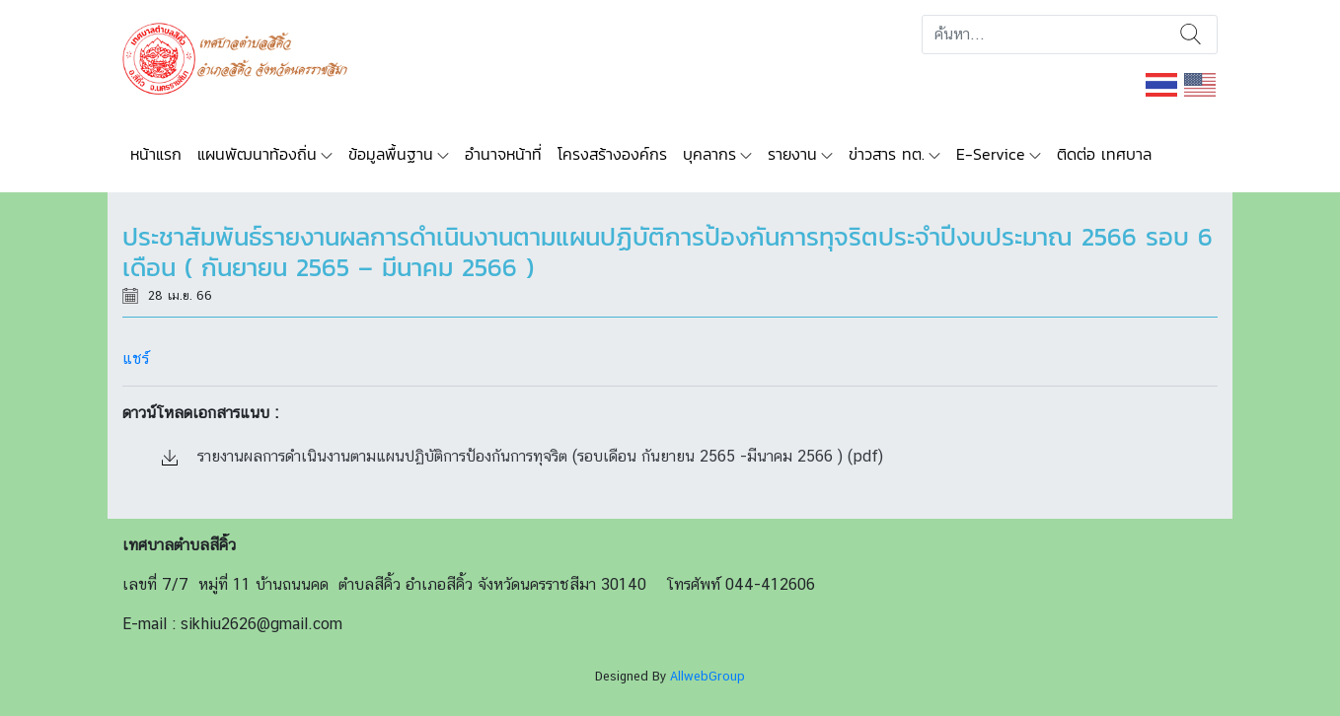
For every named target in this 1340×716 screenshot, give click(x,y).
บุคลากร (709, 154)
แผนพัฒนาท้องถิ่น (257, 154)
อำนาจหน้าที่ (503, 154)
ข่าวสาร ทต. (887, 154)
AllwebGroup (707, 676)
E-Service (990, 154)
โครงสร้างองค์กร (612, 154)
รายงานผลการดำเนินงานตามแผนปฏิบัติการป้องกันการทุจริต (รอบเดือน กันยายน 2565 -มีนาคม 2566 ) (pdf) (522, 456)
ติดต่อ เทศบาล (1104, 154)
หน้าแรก (156, 154)
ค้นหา (1190, 34)
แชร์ (135, 358)
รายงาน (792, 154)
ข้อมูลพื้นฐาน (390, 154)
